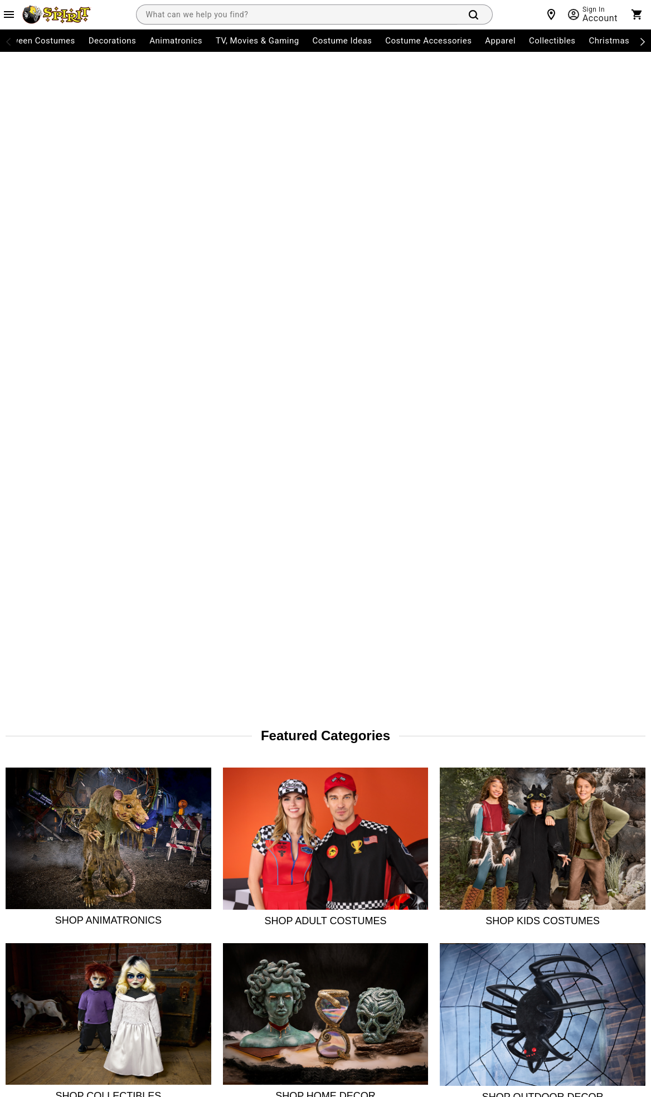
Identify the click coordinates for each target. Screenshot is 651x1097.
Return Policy (26, 816)
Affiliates (136, 906)
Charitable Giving (268, 816)
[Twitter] (537, 825)
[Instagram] (510, 825)
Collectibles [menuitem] (552, 41)
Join (628, 760)
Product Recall (263, 846)
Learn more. (585, 900)
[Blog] (644, 825)
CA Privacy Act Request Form (287, 876)
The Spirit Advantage (157, 786)
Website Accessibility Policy (401, 876)
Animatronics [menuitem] (175, 41)
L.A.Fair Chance (381, 846)
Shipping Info (27, 876)
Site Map (253, 786)
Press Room (142, 816)
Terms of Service (245, 986)
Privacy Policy (304, 986)
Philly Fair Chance (385, 816)
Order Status (25, 786)
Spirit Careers (144, 846)
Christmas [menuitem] (609, 41)
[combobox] (296, 14)
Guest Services (263, 756)
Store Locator (144, 756)
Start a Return (28, 846)
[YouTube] (590, 825)
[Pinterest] (617, 825)
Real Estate (140, 876)
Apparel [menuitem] (500, 41)
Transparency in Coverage (400, 906)
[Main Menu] (9, 14)
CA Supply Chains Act (391, 786)
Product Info (25, 906)
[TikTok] (564, 825)
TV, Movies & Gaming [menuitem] (257, 41)
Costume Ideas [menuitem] (342, 41)
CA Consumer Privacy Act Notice (398, 756)
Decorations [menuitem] (113, 41)
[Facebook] (483, 825)
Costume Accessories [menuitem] (428, 41)
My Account (24, 756)
